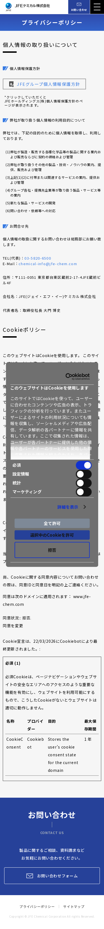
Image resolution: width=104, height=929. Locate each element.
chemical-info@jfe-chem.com (48, 263)
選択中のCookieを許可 (52, 535)
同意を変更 (13, 625)
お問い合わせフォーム (57, 875)
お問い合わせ (79, 10)
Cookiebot (70, 641)
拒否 (52, 550)
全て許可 (52, 523)
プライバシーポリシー (37, 906)
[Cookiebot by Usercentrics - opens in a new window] (71, 376)
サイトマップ (73, 906)
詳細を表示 (71, 507)
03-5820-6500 (37, 258)
